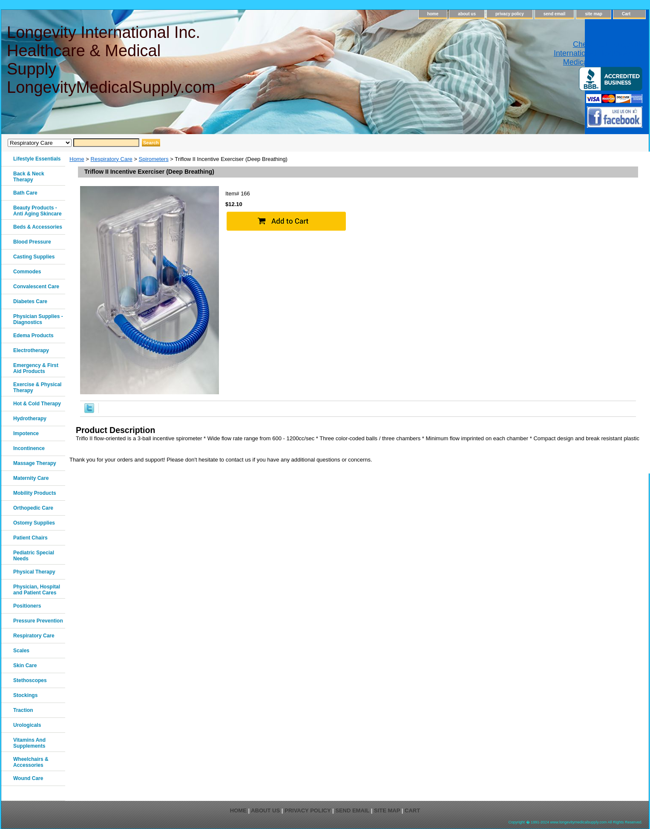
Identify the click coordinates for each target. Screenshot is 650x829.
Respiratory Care (111, 159)
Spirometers (154, 159)
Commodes (27, 272)
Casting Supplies (34, 257)
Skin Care (25, 665)
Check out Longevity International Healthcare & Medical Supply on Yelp (598, 53)
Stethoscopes (30, 680)
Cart (626, 13)
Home (76, 159)
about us (467, 13)
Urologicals (27, 725)
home (433, 13)
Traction (23, 710)
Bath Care (25, 193)
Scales (21, 651)
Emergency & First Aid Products (35, 368)
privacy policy (509, 13)
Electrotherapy (31, 350)
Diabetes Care (30, 301)
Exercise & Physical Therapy (37, 387)
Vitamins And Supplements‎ (29, 743)
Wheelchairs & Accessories (31, 762)
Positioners (27, 606)
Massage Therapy (34, 463)
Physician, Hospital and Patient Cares (36, 590)
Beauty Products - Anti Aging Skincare (37, 211)
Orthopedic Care (33, 508)
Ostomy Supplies (34, 523)
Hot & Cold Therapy (37, 404)
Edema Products (33, 335)
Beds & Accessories (37, 227)
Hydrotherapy (29, 419)
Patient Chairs (30, 538)
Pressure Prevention (38, 621)
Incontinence (29, 448)
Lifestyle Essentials (36, 159)
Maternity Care (31, 478)
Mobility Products (34, 493)
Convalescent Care (36, 287)
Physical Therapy (34, 572)
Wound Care (28, 778)
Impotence (26, 433)
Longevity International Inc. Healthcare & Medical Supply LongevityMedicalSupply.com (110, 59)
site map (593, 13)
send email (555, 13)
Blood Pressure (32, 242)
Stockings (25, 695)
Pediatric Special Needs (33, 556)
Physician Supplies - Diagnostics (38, 319)
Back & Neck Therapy (28, 177)
